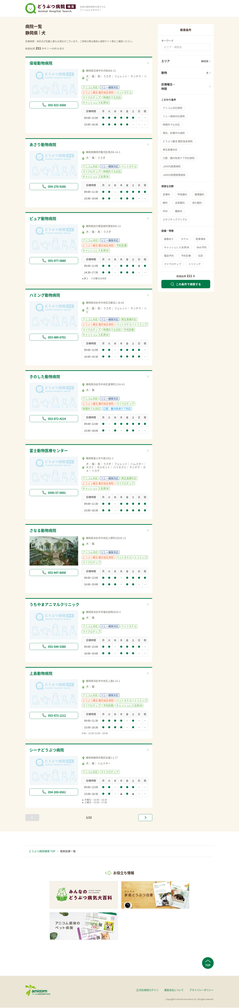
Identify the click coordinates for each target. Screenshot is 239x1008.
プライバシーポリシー (201, 990)
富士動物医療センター (49, 451)
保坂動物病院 (41, 63)
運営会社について (174, 990)
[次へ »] (145, 818)
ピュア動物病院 (43, 219)
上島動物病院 (41, 674)
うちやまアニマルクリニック (55, 605)
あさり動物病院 (43, 145)
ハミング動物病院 (45, 295)
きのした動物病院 (45, 377)
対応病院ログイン (149, 990)
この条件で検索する (186, 284)
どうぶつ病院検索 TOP (42, 852)
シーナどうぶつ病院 (47, 751)
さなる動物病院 (43, 531)
